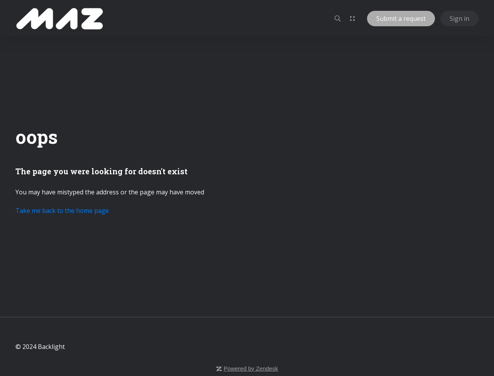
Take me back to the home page (62, 210)
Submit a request (401, 18)
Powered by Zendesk (251, 368)
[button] (337, 18)
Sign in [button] (459, 18)
